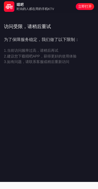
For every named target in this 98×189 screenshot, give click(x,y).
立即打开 (85, 6)
